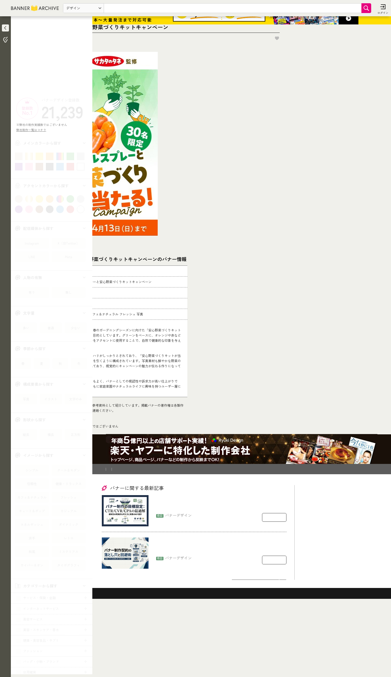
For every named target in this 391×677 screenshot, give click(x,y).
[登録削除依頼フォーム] (192, 437)
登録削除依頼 (154, 536)
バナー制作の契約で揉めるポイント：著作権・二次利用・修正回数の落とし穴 (220, 614)
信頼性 (32, 483)
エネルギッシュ (31, 524)
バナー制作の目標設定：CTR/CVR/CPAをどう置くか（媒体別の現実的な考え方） (220, 572)
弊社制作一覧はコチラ (32, 130)
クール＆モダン (68, 470)
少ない (75, 327)
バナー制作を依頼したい (121, 536)
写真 (26, 399)
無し (68, 292)
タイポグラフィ (68, 565)
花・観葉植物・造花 (129, 496)
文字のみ (75, 399)
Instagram (32, 243)
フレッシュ (68, 497)
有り (32, 292)
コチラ (137, 461)
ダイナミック (68, 524)
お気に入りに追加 (353, 64)
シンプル (31, 470)
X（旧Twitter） (69, 243)
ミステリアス (68, 551)
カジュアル (68, 510)
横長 (51, 434)
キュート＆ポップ (32, 510)
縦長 (26, 434)
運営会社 (176, 536)
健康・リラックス (68, 483)
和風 (32, 551)
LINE (32, 256)
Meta (68, 256)
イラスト (50, 399)
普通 (51, 327)
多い (26, 327)
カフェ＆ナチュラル (31, 497)
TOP (106, 496)
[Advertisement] (52, 58)
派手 (32, 538)
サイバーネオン (31, 565)
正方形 (75, 434)
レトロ (68, 538)
